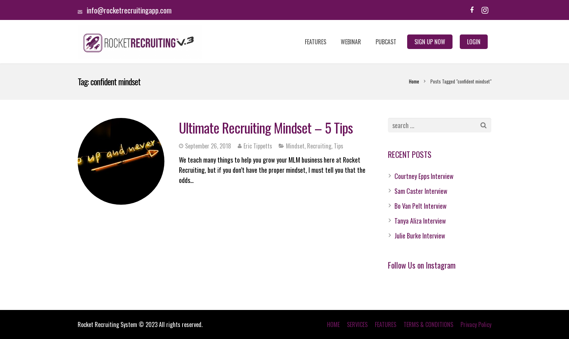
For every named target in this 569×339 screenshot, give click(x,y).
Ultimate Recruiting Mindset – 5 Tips (266, 127)
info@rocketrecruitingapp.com (129, 10)
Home (414, 81)
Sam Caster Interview (420, 191)
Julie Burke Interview (419, 235)
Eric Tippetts (257, 146)
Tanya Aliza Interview (420, 220)
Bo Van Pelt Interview (420, 206)
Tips (338, 146)
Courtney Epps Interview (424, 176)
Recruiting (319, 146)
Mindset (295, 146)
